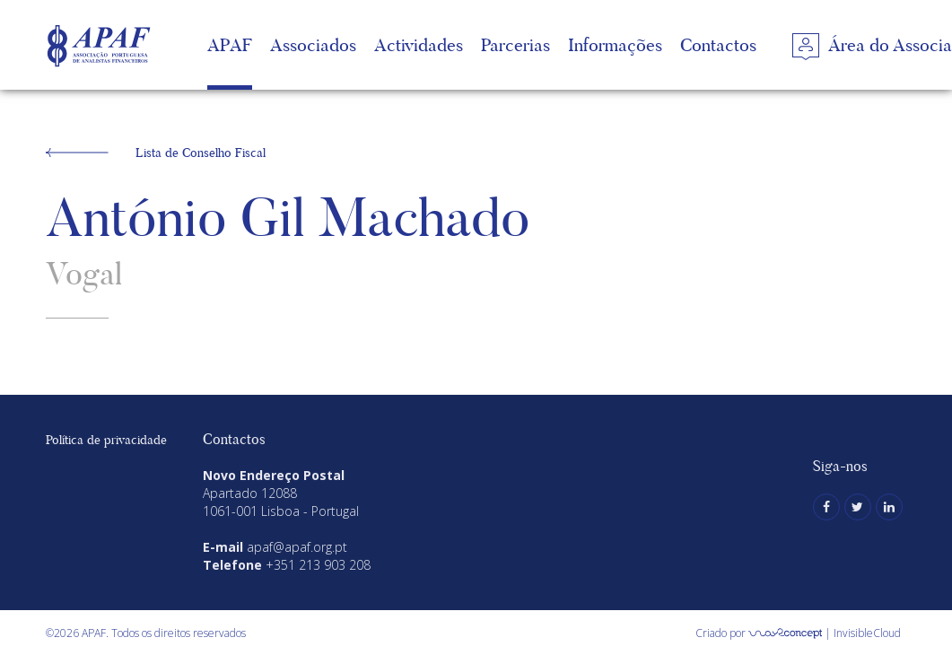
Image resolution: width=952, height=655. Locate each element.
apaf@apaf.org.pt (297, 546)
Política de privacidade (106, 440)
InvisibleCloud (867, 633)
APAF (229, 45)
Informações (615, 45)
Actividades (418, 45)
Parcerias (515, 45)
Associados (313, 45)
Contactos (718, 45)
